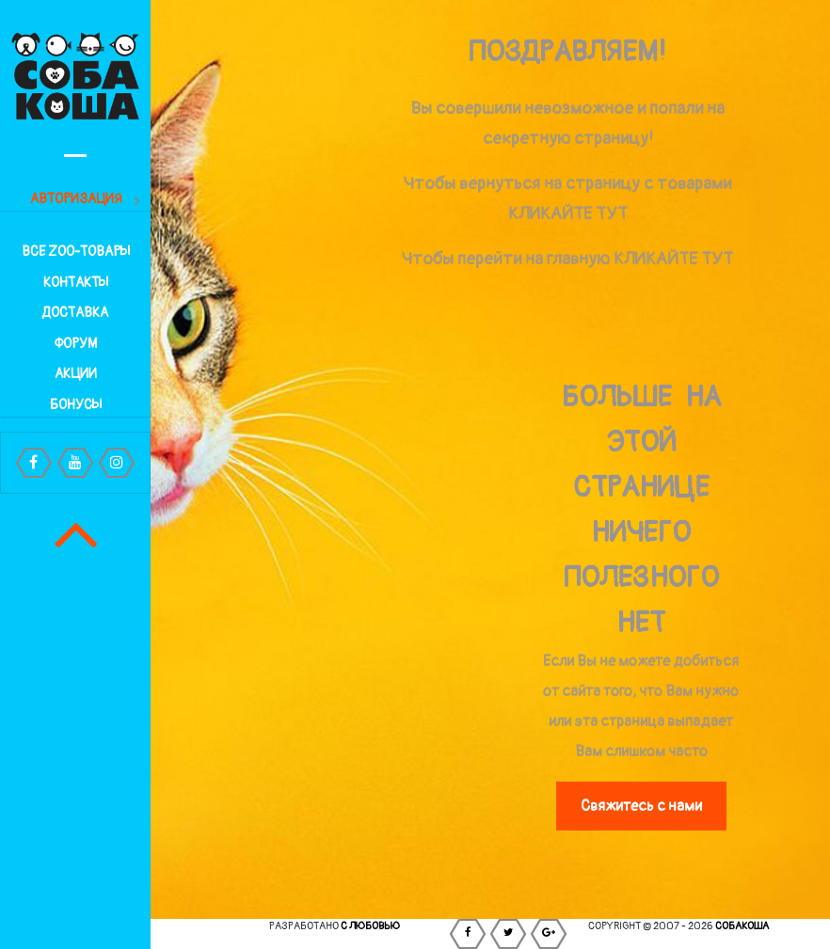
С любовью (370, 926)
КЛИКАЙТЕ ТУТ (568, 214)
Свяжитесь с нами (641, 806)
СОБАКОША (742, 926)
